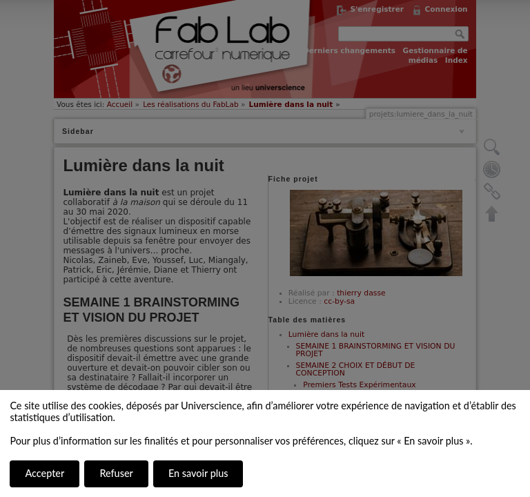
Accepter (44, 473)
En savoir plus (198, 473)
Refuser (115, 473)
